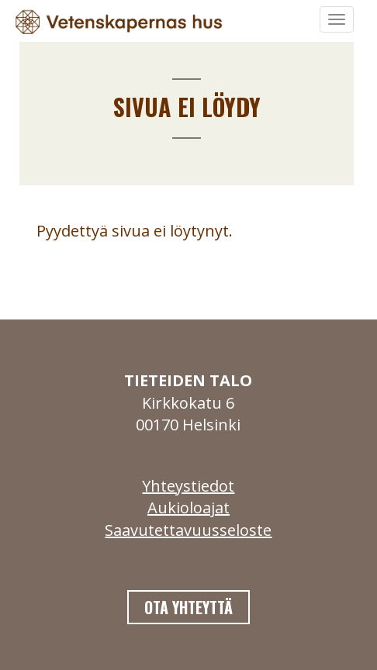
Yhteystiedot (188, 485)
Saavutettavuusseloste (188, 530)
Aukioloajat (188, 507)
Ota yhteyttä (188, 607)
